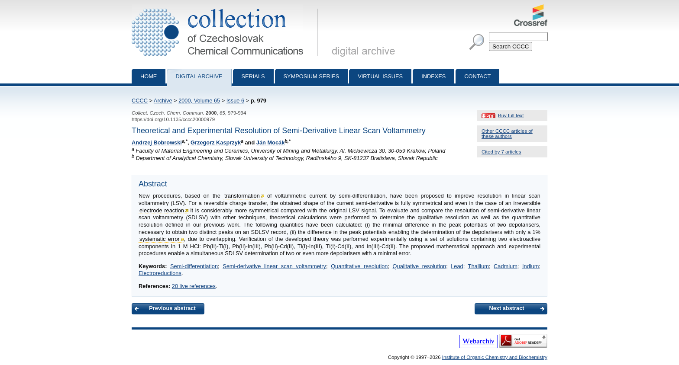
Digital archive (198, 76)
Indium (530, 266)
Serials (253, 76)
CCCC (140, 100)
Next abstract (506, 308)
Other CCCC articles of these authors (507, 133)
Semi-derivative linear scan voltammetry (274, 266)
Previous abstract (172, 308)
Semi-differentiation (194, 266)
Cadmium (505, 266)
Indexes (433, 76)
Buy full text (511, 115)
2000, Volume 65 (199, 100)
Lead (457, 266)
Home (148, 76)
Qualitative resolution (419, 266)
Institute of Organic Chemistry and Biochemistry (494, 357)
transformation (242, 195)
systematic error (159, 239)
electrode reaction (161, 210)
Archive (163, 100)
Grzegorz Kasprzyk (216, 142)
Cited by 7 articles (501, 151)
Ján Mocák (270, 142)
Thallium (478, 266)
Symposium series (312, 76)
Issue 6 (235, 100)
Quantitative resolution (359, 266)
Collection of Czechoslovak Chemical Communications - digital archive (227, 7)
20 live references (194, 286)
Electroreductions (160, 273)
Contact (477, 76)
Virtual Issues (380, 76)
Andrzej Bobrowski (157, 142)
